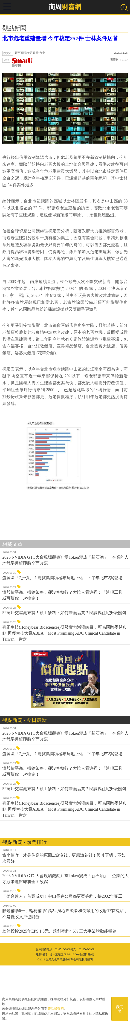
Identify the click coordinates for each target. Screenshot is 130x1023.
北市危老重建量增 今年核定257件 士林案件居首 (60, 38)
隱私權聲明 (56, 1009)
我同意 (119, 1009)
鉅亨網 (22, 62)
